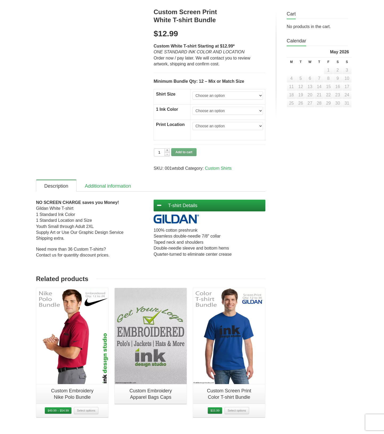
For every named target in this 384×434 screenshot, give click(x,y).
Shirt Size (165, 94)
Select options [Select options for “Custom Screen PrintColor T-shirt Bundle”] (236, 414)
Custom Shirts (218, 168)
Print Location (170, 124)
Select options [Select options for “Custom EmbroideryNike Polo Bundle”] (86, 414)
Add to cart (183, 152)
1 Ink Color (167, 109)
